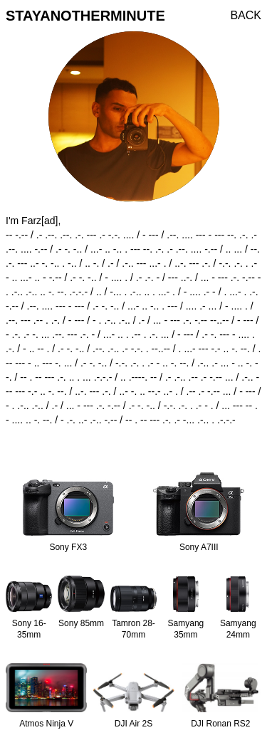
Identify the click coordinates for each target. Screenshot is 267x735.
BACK (245, 15)
